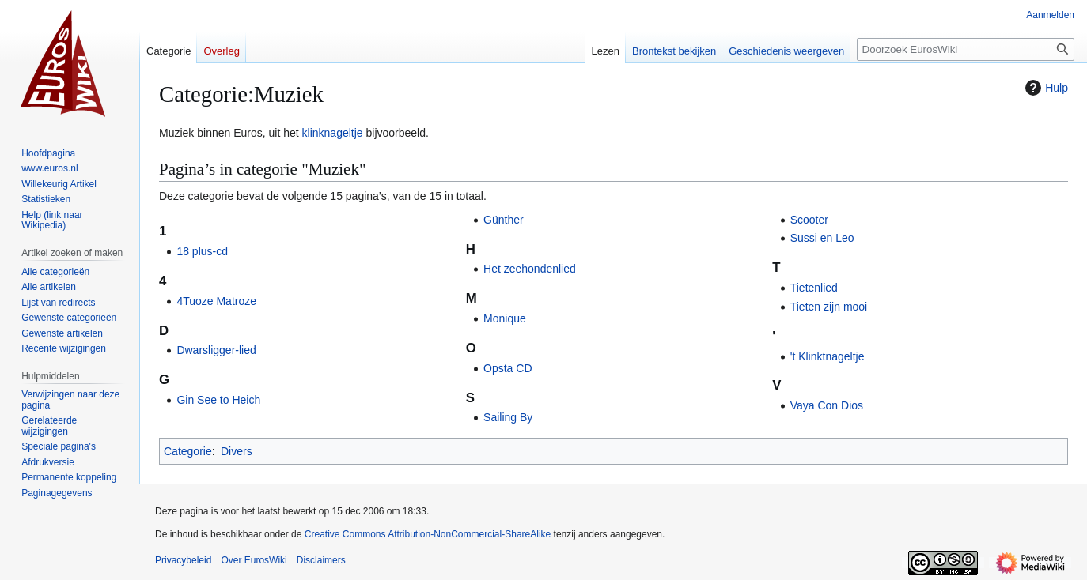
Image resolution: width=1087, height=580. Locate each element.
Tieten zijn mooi (829, 306)
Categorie (188, 451)
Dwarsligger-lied (216, 350)
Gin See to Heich (218, 400)
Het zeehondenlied (529, 268)
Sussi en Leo (822, 238)
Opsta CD (507, 368)
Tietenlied (814, 287)
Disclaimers (321, 560)
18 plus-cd (202, 251)
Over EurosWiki (253, 560)
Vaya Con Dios (826, 405)
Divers (236, 451)
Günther (503, 219)
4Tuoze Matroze (216, 301)
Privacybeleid (183, 560)
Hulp (1044, 88)
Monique (504, 318)
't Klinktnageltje (827, 356)
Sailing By (507, 417)
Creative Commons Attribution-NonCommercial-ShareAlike (428, 534)
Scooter (809, 219)
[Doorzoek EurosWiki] (965, 49)
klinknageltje (332, 132)
